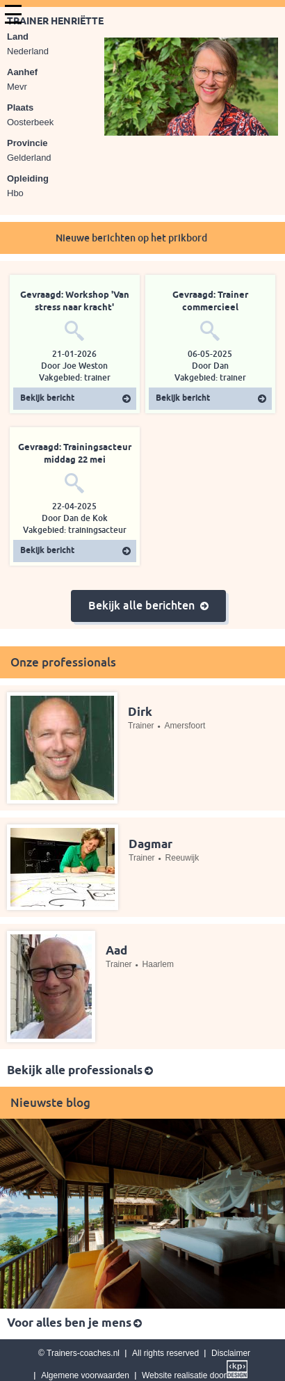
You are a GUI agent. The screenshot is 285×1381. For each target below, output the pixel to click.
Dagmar (150, 845)
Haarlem (158, 964)
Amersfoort (185, 726)
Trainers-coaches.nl (83, 1353)
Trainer (141, 726)
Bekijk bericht (47, 398)
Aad (116, 951)
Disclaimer (230, 1353)
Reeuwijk (182, 858)
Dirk (140, 713)
